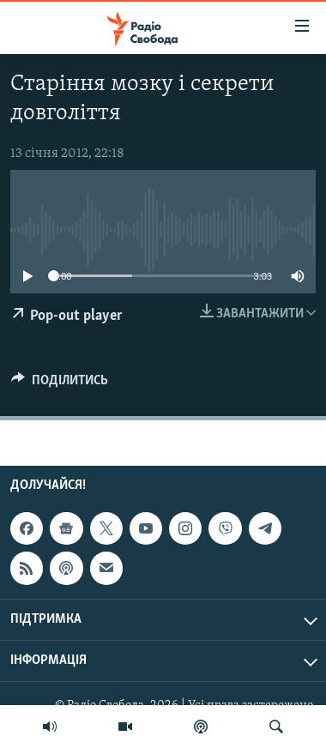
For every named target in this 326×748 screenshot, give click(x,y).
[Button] (59, 384)
